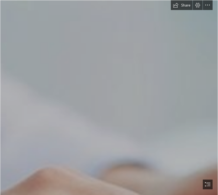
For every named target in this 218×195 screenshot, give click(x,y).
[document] (109, 97)
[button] (182, 5)
